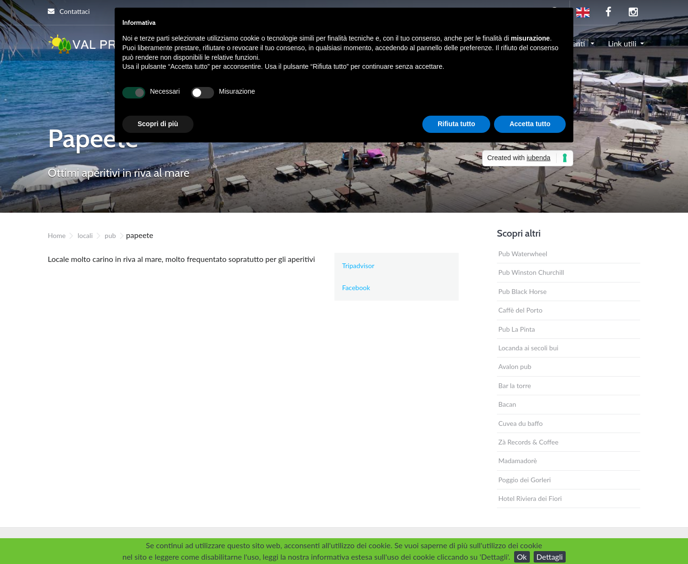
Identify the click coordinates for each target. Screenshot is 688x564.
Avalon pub (514, 366)
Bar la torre (514, 385)
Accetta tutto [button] (529, 124)
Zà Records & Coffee (528, 442)
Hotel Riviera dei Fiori (530, 498)
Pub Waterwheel (522, 253)
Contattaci (69, 11)
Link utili (622, 43)
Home (56, 235)
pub (110, 235)
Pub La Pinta (516, 329)
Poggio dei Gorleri (524, 480)
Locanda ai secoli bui (528, 348)
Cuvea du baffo (520, 423)
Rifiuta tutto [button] (456, 124)
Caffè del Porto (520, 310)
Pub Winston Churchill (531, 272)
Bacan (507, 404)
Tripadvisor (358, 265)
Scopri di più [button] (158, 124)
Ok (522, 556)
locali (85, 235)
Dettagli (550, 556)
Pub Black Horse (522, 291)
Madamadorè (517, 460)
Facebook (356, 287)
